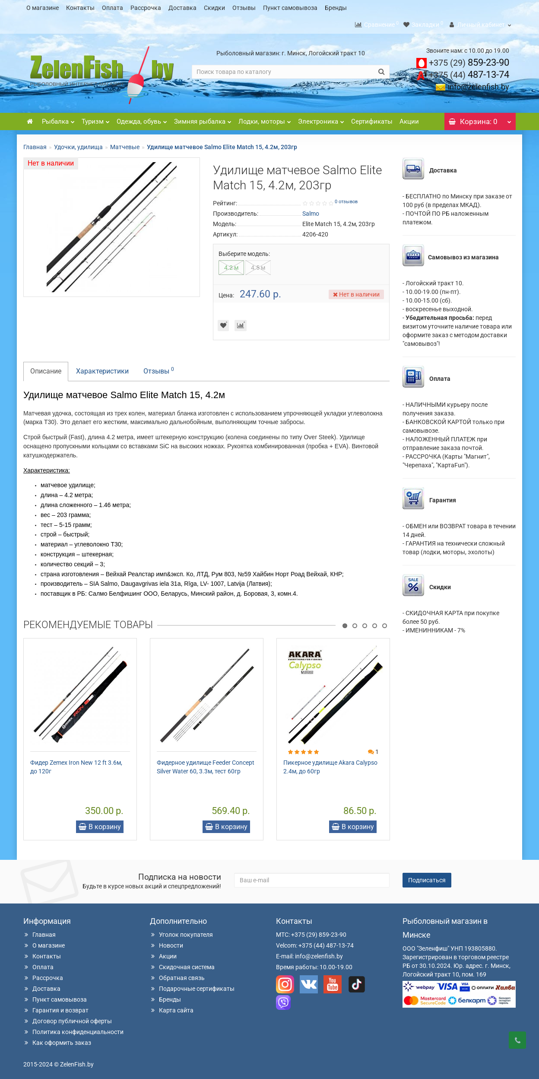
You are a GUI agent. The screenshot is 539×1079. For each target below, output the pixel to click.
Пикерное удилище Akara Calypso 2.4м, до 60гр (330, 764)
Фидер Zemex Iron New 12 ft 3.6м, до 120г (76, 764)
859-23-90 (469, 59)
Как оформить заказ (57, 1040)
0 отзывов (346, 199)
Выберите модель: (244, 251)
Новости (166, 942)
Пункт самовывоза (290, 7)
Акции (409, 119)
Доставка (182, 7)
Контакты (80, 7)
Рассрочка (145, 7)
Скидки (214, 7)
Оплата (112, 7)
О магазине (42, 7)
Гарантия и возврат (56, 1007)
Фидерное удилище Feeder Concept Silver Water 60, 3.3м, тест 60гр (205, 764)
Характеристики (102, 368)
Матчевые (125, 144)
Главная (35, 144)
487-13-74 (469, 72)
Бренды (336, 7)
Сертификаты (372, 119)
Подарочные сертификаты (192, 986)
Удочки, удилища (78, 144)
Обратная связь (177, 975)
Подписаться (427, 877)
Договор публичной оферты (67, 1018)
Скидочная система (182, 964)
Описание (45, 368)
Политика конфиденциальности (73, 1029)
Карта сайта (171, 1007)
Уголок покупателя (181, 932)
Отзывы (244, 7)
